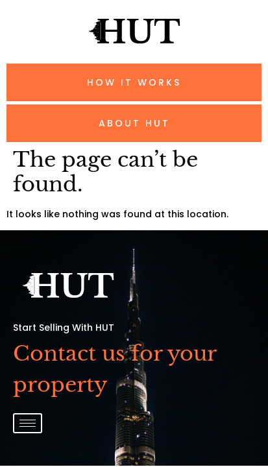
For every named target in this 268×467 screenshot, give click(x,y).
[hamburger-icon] (27, 423)
